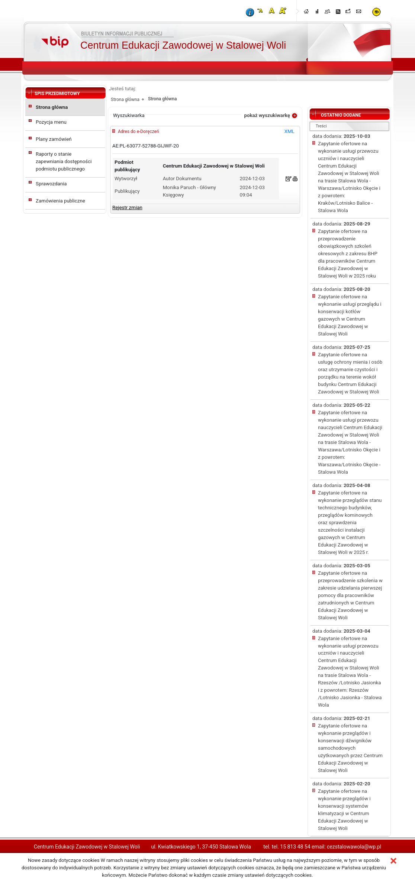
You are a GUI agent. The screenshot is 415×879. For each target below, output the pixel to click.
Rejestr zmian (127, 207)
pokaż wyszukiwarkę (267, 115)
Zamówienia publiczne (60, 201)
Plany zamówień (54, 139)
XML (289, 131)
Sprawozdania (51, 183)
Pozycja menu (51, 122)
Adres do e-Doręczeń (138, 131)
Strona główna (52, 107)
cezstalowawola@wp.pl (354, 847)
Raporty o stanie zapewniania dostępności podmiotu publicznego (63, 161)
